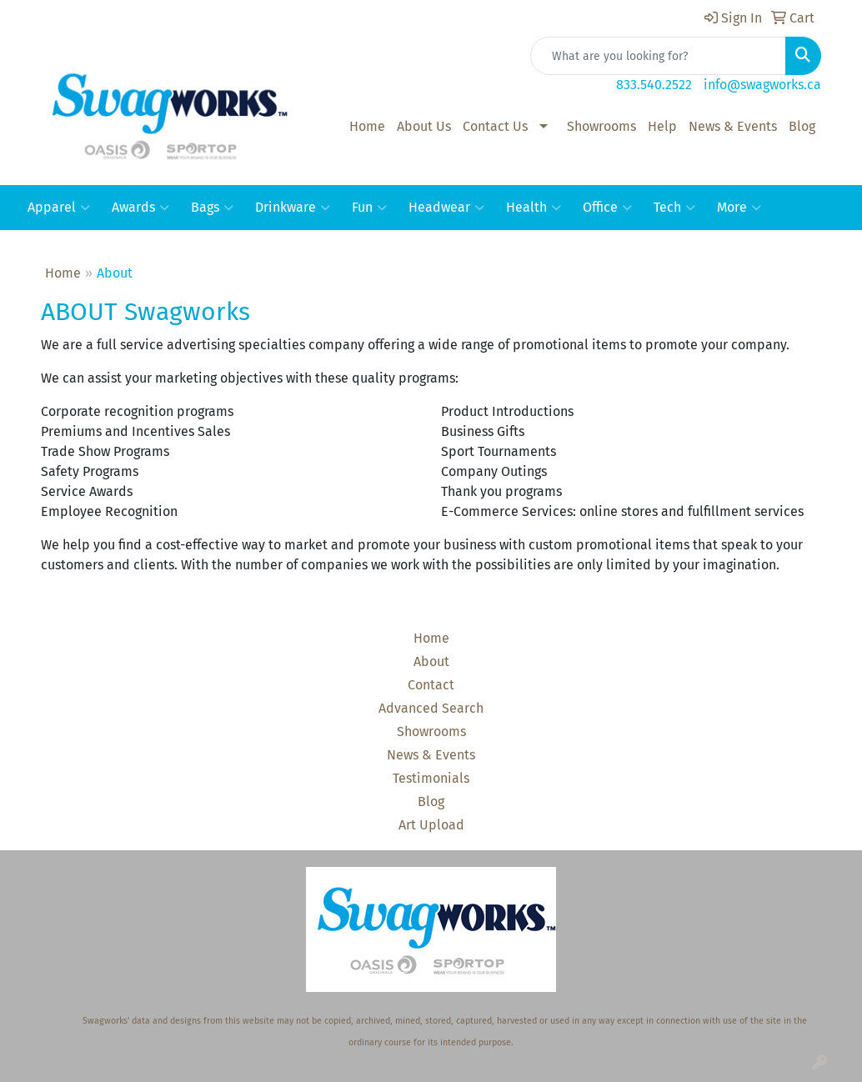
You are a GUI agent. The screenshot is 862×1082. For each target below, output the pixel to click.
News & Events (733, 126)
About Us (424, 126)
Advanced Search (431, 708)
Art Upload (431, 825)
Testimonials (431, 778)
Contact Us (495, 126)
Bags (212, 208)
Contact (431, 685)
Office (607, 208)
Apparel (59, 208)
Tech (674, 208)
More (739, 208)
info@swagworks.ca (762, 85)
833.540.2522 (654, 85)
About (431, 661)
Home (367, 126)
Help (662, 126)
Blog (802, 126)
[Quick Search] (658, 56)
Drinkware (292, 208)
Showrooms (601, 126)
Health (533, 208)
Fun (369, 208)
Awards (140, 208)
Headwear (446, 208)
